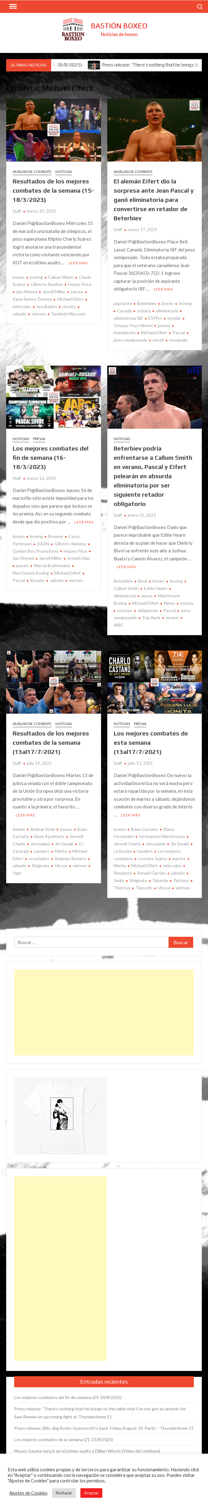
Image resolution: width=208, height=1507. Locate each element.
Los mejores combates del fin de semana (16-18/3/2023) (50, 457)
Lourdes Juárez (152, 858)
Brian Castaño (144, 829)
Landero (42, 851)
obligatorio (147, 610)
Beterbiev (146, 303)
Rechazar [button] (64, 1492)
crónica (144, 310)
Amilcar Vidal (42, 829)
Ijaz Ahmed (26, 291)
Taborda (160, 880)
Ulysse (61, 865)
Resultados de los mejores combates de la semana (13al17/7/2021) (51, 742)
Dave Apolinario (49, 836)
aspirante (123, 303)
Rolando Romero (70, 858)
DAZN (43, 543)
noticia (186, 603)
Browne (55, 536)
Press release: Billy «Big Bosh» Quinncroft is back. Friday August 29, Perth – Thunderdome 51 (104, 1428)
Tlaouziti (144, 887)
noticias (124, 610)
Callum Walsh (61, 277)
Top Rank (151, 617)
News (169, 603)
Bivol (142, 580)
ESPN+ (155, 318)
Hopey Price (80, 284)
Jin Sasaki (64, 843)
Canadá (124, 310)
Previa (39, 438)
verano (172, 617)
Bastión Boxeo (119, 26)
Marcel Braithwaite (52, 565)
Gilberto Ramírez (47, 284)
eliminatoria (167, 310)
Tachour (181, 880)
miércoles (172, 865)
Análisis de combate (32, 171)
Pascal (179, 332)
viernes (39, 313)
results (69, 306)
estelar (174, 318)
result (158, 340)
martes (179, 858)
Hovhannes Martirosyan (162, 836)
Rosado (37, 580)
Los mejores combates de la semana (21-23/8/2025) (63, 1439)
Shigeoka (40, 865)
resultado (178, 340)
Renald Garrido (151, 873)
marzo (147, 595)
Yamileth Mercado (68, 313)
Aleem (19, 829)
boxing (36, 277)
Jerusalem (40, 843)
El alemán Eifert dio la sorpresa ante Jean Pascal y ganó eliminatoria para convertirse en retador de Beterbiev (154, 200)
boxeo (19, 277)
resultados (46, 306)
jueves (77, 291)
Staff (17, 211)
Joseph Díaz (78, 558)
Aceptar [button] (91, 1492)
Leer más (78, 263)
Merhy (61, 851)
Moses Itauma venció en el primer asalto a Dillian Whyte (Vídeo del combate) (87, 1450)
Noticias (63, 171)
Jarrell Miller (54, 291)
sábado (57, 580)
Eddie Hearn (155, 588)
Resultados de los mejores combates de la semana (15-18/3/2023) (53, 190)
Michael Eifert (70, 299)
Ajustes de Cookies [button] (28, 1493)
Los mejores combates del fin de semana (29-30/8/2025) (68, 1397)
